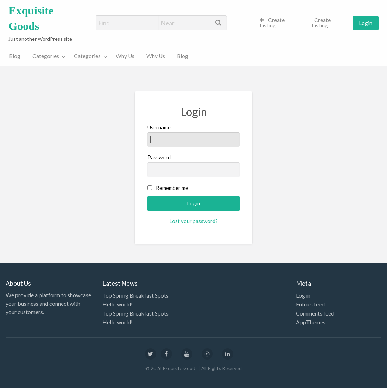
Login (365, 23)
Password (193, 165)
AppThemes (310, 322)
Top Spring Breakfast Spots (135, 295)
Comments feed (315, 313)
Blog (14, 56)
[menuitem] (280, 23)
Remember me (172, 188)
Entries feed (310, 304)
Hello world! (117, 304)
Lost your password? (193, 221)
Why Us (125, 56)
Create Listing (272, 23)
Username (193, 135)
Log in (303, 295)
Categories (45, 56)
